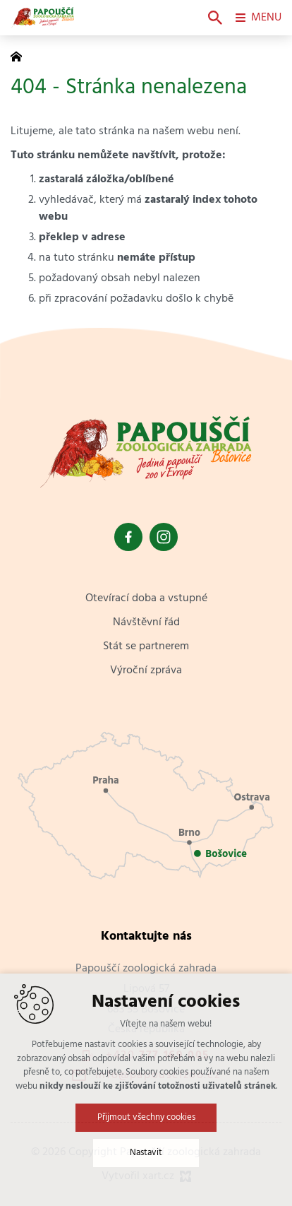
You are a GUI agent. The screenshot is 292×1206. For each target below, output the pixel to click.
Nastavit (146, 1153)
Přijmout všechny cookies (146, 1118)
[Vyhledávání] (215, 18)
